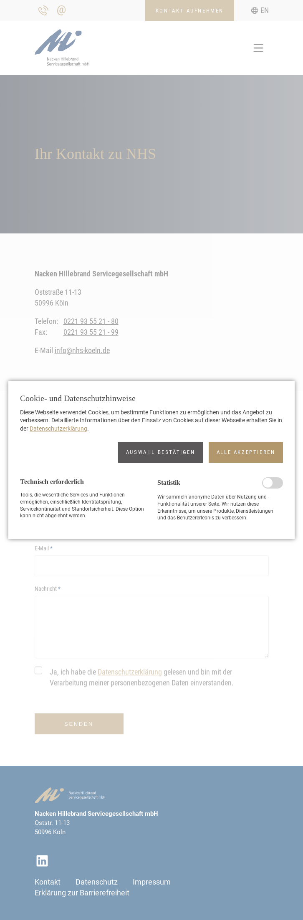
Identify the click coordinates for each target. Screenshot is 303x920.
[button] (160, 452)
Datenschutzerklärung (58, 428)
